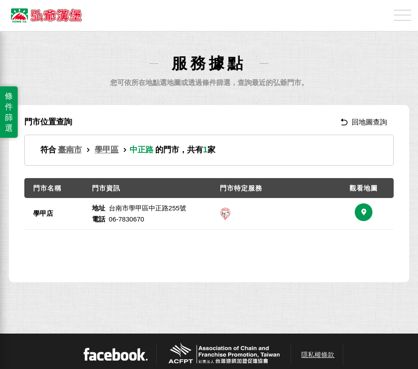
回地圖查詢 (364, 122)
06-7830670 (126, 219)
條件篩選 (9, 112)
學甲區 (107, 149)
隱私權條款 (317, 354)
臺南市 (70, 149)
